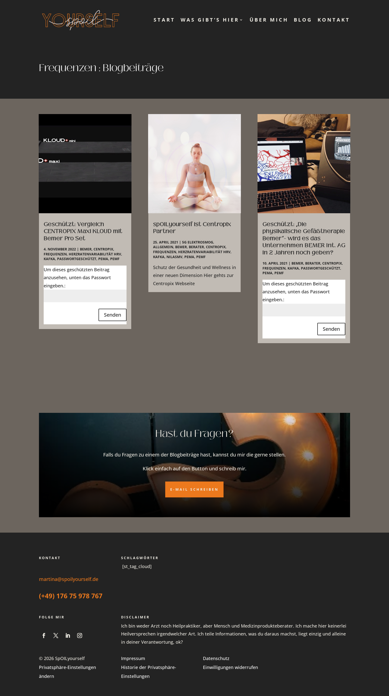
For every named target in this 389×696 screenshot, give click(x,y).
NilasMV (174, 256)
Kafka (49, 258)
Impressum (133, 658)
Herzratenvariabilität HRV (95, 254)
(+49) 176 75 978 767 (70, 595)
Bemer (86, 249)
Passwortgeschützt (76, 258)
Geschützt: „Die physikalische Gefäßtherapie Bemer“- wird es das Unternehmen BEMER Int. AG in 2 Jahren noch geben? (303, 238)
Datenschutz (216, 658)
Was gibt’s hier (210, 19)
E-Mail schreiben (194, 489)
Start (164, 19)
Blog (303, 19)
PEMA (103, 258)
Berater (196, 246)
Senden (112, 314)
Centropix (103, 249)
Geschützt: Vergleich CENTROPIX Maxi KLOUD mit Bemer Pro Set (83, 231)
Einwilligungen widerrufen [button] (230, 667)
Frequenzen (55, 254)
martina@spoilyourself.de (68, 579)
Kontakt (334, 19)
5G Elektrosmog (197, 242)
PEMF (115, 258)
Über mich (269, 19)
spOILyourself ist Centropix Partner (192, 227)
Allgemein (163, 246)
